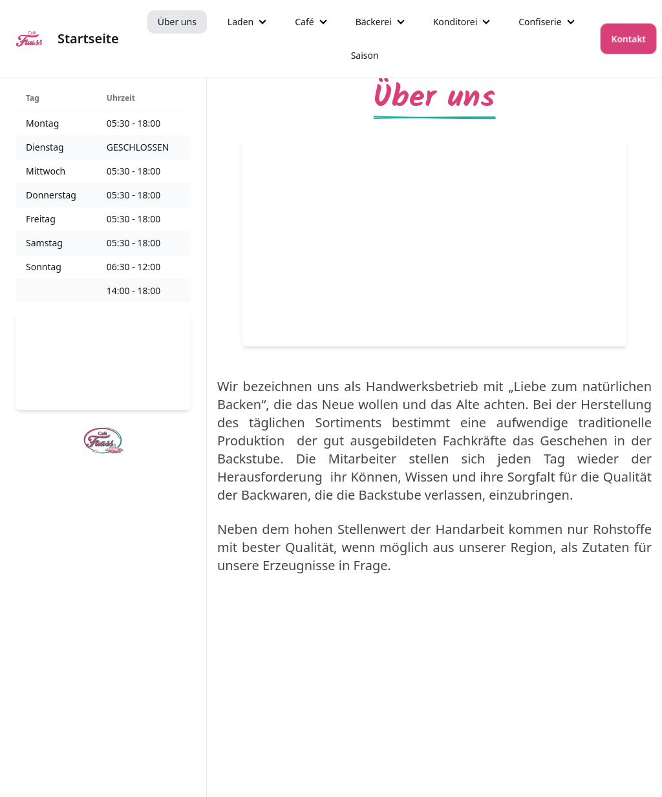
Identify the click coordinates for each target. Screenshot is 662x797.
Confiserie (539, 22)
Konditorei (455, 22)
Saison (365, 55)
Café (304, 22)
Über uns (177, 22)
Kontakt (628, 38)
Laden (240, 22)
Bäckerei (374, 22)
